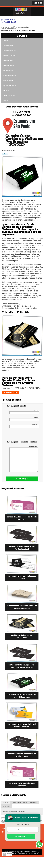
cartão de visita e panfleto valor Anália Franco (22, 755)
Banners (5, 41)
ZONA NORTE (16, 802)
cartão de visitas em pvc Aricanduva (21, 636)
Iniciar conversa (21, 836)
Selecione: (6, 802)
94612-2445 (10, 22)
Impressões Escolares (10, 85)
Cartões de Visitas (8, 66)
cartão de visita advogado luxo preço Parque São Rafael (21, 666)
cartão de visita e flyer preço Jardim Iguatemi (21, 547)
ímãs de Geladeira (8, 80)
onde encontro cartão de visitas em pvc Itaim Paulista (21, 607)
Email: (24, 418)
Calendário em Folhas (9, 56)
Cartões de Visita (8, 61)
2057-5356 (9, 19)
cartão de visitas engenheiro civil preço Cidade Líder (22, 695)
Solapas (5, 100)
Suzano (25, 802)
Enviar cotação (22, 479)
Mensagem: (24, 459)
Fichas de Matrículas (9, 75)
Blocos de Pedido (8, 46)
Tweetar (5, 154)
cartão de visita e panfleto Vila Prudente (21, 784)
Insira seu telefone (23, 824)
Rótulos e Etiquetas (9, 95)
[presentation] (22, 434)
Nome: (24, 412)
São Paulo (33, 802)
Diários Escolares (8, 71)
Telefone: (24, 425)
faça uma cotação (10, 392)
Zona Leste (6, 806)
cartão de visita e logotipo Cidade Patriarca (22, 518)
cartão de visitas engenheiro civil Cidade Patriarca (22, 725)
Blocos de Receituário (9, 51)
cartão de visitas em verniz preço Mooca (22, 577)
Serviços (22, 35)
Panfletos (6, 90)
